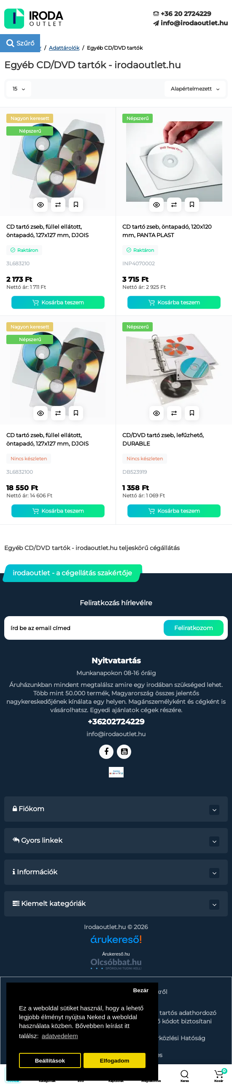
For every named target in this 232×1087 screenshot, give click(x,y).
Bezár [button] (140, 990)
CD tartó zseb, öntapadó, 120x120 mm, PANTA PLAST (167, 230)
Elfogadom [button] (114, 1061)
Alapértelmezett (195, 88)
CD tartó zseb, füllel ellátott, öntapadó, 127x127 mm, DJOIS (47, 230)
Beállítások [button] (50, 1061)
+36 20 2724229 (182, 14)
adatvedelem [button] (60, 1035)
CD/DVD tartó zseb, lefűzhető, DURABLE (163, 439)
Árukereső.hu (115, 953)
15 (19, 88)
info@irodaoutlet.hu (190, 23)
